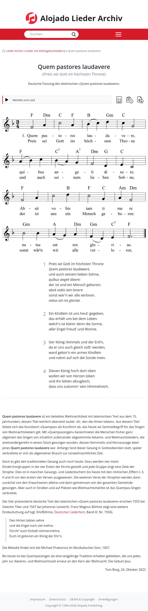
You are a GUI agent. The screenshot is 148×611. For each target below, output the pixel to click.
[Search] (51, 34)
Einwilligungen (108, 599)
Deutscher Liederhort (69, 512)
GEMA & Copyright (82, 599)
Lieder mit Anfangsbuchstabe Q (45, 51)
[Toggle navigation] (118, 34)
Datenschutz (57, 599)
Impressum (37, 599)
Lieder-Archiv (14, 51)
